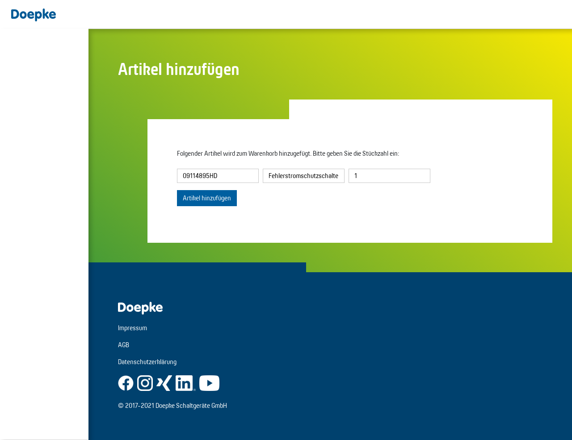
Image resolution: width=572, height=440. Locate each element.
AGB (123, 344)
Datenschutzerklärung (147, 361)
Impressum (132, 328)
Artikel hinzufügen (207, 198)
